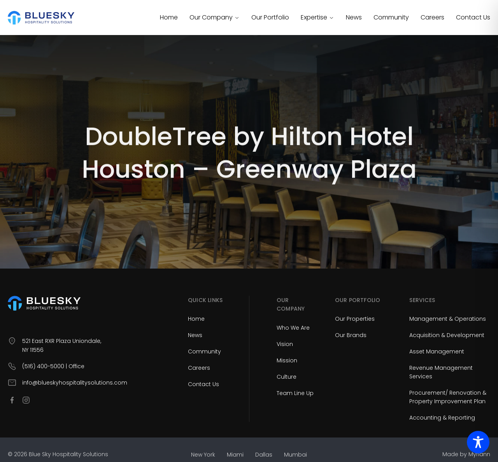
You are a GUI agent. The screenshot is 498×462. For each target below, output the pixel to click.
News (354, 17)
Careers (432, 17)
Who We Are (293, 328)
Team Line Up (295, 393)
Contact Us (473, 17)
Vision (285, 344)
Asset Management (436, 351)
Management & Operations (447, 319)
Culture (286, 377)
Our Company (214, 17)
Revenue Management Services (441, 372)
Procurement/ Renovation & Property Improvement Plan (447, 397)
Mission (287, 360)
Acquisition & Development (446, 335)
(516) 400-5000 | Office (53, 366)
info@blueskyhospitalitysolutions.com (74, 382)
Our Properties (355, 319)
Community (391, 17)
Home (169, 17)
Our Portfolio (270, 17)
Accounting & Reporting (442, 418)
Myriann (479, 454)
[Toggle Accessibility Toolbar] (478, 442)
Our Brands (350, 335)
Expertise (317, 17)
